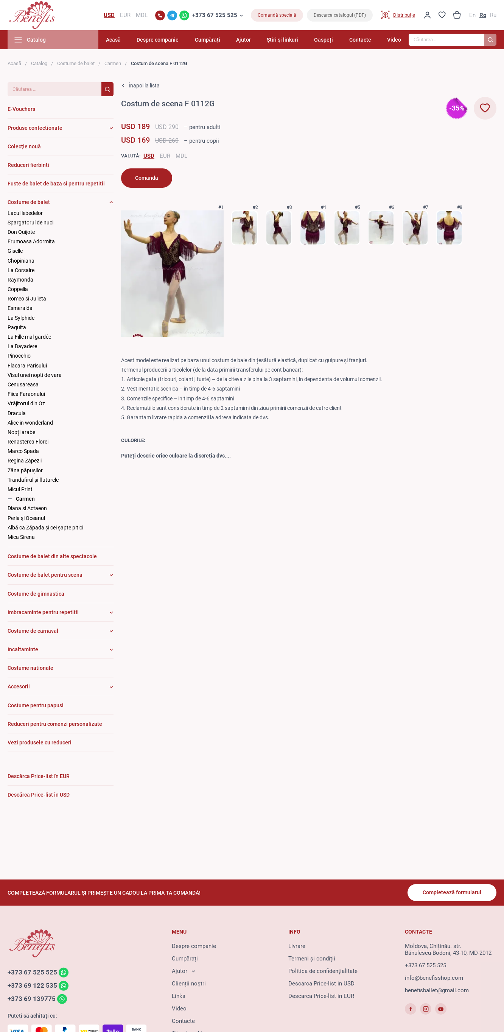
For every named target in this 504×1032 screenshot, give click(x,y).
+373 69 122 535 (32, 985)
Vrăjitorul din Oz (26, 403)
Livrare (296, 946)
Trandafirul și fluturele (33, 480)
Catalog (39, 63)
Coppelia (18, 289)
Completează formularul (452, 892)
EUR (165, 156)
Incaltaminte (23, 649)
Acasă (113, 40)
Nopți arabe (21, 432)
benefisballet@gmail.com (437, 990)
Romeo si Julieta (27, 299)
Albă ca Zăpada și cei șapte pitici (45, 528)
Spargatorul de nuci (30, 222)
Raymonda (20, 280)
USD (148, 156)
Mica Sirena (21, 537)
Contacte (360, 40)
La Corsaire (21, 270)
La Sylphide (21, 318)
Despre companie (158, 40)
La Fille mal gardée (29, 337)
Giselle (15, 251)
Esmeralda (20, 308)
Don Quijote (21, 232)
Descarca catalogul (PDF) (340, 15)
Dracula (17, 413)
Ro (482, 15)
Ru (493, 15)
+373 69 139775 (32, 998)
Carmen (112, 63)
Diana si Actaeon (27, 508)
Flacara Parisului (27, 366)
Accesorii (19, 686)
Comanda (146, 178)
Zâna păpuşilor (25, 470)
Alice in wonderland (30, 423)
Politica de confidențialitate (323, 971)
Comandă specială (277, 15)
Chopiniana (21, 261)
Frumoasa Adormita (31, 241)
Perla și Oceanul (26, 518)
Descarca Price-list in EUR (321, 996)
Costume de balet (76, 63)
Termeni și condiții (311, 958)
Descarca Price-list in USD (321, 983)
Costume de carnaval (33, 631)
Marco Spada (23, 451)
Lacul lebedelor (25, 213)
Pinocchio (19, 356)
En (472, 15)
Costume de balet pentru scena (45, 575)
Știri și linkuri (282, 40)
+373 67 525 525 (214, 15)
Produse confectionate (35, 128)
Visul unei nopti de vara (35, 375)
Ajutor (243, 40)
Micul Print (20, 489)
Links (178, 996)
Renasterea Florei (28, 442)
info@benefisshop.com (434, 977)
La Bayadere (22, 346)
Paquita (17, 327)
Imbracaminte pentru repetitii (43, 612)
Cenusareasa (23, 384)
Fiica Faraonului (26, 394)
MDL (181, 156)
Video (394, 40)
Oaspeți (323, 40)
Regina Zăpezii (25, 461)
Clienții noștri (189, 983)
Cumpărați (207, 40)
